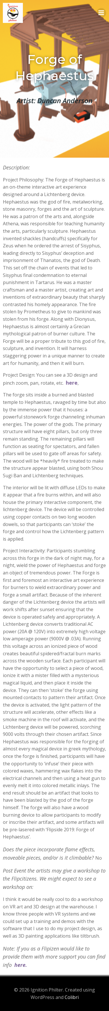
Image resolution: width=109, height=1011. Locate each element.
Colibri (72, 997)
